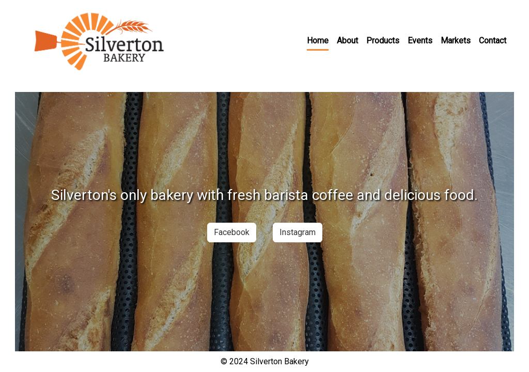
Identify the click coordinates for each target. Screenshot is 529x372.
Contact (492, 40)
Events (420, 40)
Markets (456, 40)
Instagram (297, 232)
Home (318, 40)
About (347, 40)
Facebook (232, 232)
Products (382, 40)
